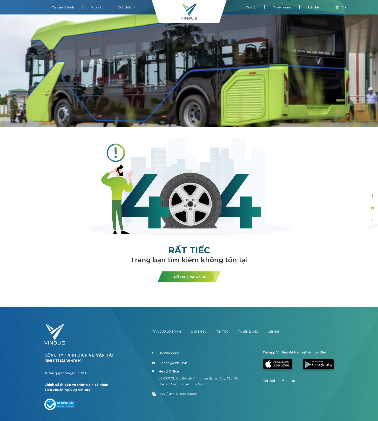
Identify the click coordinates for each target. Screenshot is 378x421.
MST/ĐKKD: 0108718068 (174, 394)
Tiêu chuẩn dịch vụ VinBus (67, 390)
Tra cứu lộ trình (63, 7)
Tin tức (251, 7)
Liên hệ (313, 7)
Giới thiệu (125, 7)
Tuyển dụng (282, 7)
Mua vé (96, 7)
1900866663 (165, 353)
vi (341, 7)
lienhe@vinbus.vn (169, 363)
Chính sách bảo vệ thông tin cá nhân (76, 384)
